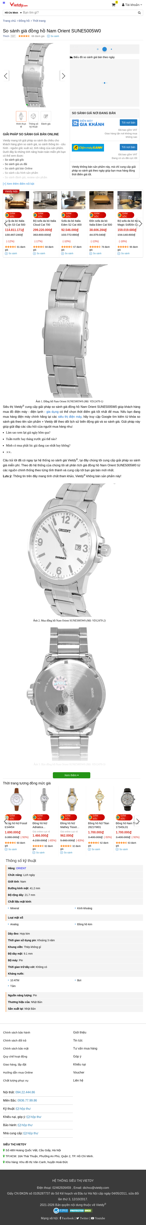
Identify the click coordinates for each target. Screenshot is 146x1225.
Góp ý (77, 1056)
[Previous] (6, 75)
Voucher (78, 1072)
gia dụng (52, 411)
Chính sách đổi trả (14, 1040)
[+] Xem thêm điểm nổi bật (18, 183)
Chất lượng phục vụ (15, 1080)
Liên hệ (78, 1080)
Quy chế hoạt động (15, 1056)
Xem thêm (71, 775)
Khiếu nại (79, 1064)
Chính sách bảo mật (16, 1048)
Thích (6, 36)
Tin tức (78, 1040)
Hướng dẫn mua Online (18, 1072)
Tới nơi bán (128, 122)
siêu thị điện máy (69, 416)
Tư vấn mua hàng (85, 1048)
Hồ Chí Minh (87, 46)
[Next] (63, 75)
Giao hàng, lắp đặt (14, 1064)
